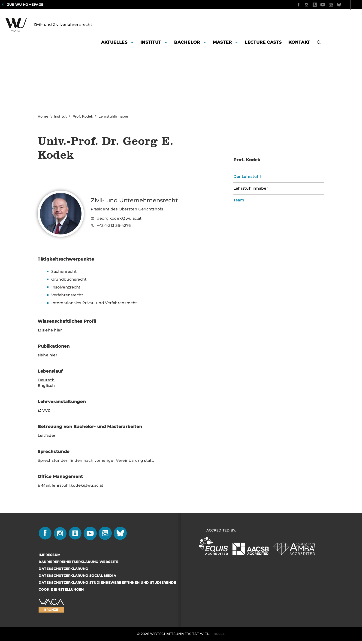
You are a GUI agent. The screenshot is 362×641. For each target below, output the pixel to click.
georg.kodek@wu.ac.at (119, 218)
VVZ (46, 410)
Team (238, 200)
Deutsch (46, 380)
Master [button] (222, 42)
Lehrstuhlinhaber (250, 188)
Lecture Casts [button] (263, 42)
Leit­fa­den (47, 435)
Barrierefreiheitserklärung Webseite (78, 562)
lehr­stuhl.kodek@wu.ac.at (77, 485)
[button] (319, 43)
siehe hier (52, 330)
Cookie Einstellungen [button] (61, 589)
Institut (60, 116)
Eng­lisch (46, 385)
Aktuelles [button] (114, 42)
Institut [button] (150, 42)
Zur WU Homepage (25, 5)
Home (43, 116)
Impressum (49, 555)
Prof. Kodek (82, 116)
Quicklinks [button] (344, 4)
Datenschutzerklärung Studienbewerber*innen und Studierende (107, 582)
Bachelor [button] (187, 42)
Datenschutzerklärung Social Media (77, 576)
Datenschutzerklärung (63, 569)
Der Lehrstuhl (247, 176)
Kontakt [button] (299, 42)
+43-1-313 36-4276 (114, 225)
